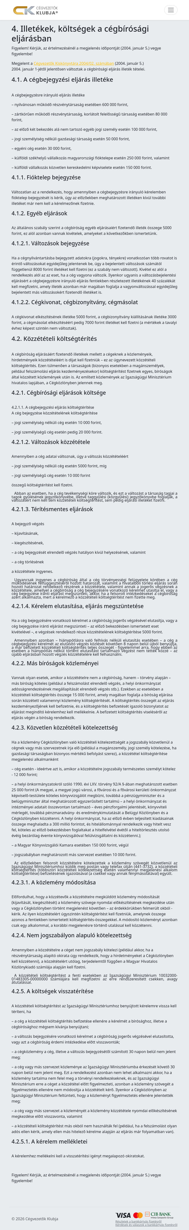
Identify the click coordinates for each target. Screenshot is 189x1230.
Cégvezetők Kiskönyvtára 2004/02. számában (74, 63)
